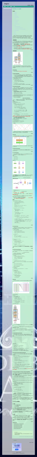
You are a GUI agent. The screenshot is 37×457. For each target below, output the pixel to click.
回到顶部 (32, 49)
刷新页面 (30, 442)
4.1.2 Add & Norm (16, 22)
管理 (14, 6)
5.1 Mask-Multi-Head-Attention (17, 26)
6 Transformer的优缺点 (16, 30)
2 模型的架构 (15, 13)
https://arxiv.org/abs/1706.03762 (17, 428)
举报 (32, 436)
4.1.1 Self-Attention (16, 21)
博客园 (5, 6)
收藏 (31, 436)
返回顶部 (32, 442)
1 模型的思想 (15, 12)
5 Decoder (15, 25)
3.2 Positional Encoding (16, 17)
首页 (7, 6)
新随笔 (11, 6)
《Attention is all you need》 (27, 36)
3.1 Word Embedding (16, 16)
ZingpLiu (6, 3)
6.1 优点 (15, 31)
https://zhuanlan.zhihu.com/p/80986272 (18, 427)
